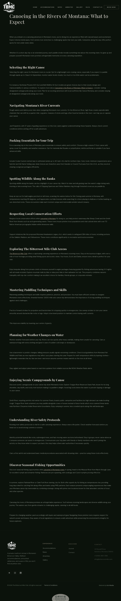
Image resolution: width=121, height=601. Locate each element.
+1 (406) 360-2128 (101, 557)
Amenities (69, 7)
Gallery (79, 7)
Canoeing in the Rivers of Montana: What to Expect (74, 88)
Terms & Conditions (50, 585)
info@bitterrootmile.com (103, 560)
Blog (88, 7)
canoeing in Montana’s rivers (54, 470)
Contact (72, 554)
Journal (71, 550)
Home (35, 7)
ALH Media (110, 585)
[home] (9, 7)
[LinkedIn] (21, 574)
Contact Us (97, 7)
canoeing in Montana (48, 218)
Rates (60, 7)
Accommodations (47, 7)
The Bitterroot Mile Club (18, 254)
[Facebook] (9, 574)
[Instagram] (15, 574)
